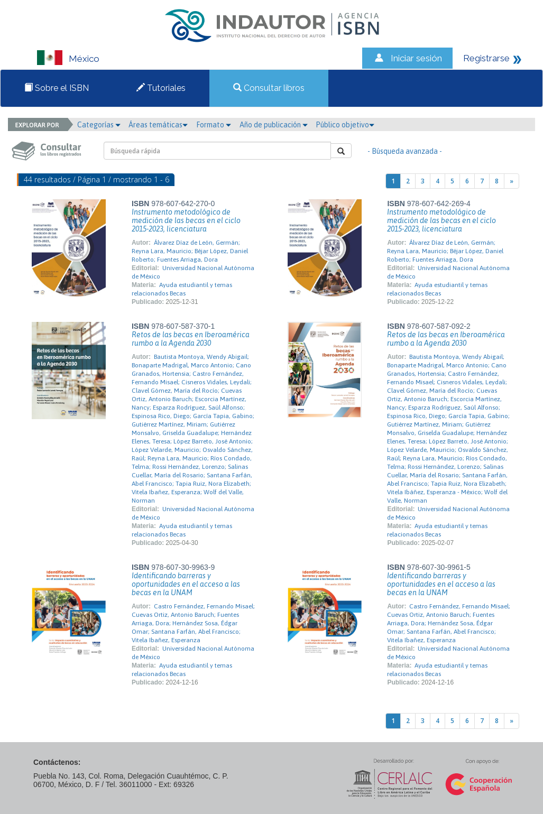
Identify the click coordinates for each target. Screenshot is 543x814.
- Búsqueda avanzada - (404, 151)
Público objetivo (345, 125)
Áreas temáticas (158, 125)
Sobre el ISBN (56, 88)
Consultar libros (269, 88)
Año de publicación (274, 125)
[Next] (511, 181)
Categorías (99, 125)
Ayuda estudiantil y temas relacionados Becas (182, 289)
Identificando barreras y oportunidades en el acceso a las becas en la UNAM (186, 584)
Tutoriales (161, 88)
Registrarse (486, 58)
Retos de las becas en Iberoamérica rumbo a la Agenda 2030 (191, 338)
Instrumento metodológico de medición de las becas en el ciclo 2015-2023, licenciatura (186, 220)
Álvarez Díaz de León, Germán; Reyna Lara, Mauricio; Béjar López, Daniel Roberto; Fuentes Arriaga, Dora (190, 251)
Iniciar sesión (416, 58)
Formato (213, 125)
